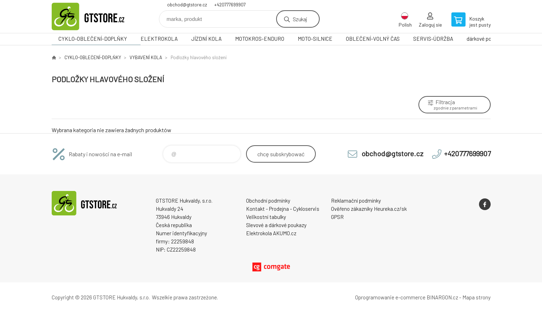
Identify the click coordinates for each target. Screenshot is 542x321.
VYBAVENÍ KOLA (146, 57)
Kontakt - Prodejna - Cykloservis (282, 208)
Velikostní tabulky (266, 217)
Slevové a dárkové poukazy (276, 225)
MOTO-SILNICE (315, 38)
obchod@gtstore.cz (187, 4)
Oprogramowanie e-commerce (390, 297)
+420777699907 (230, 4)
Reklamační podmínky (356, 200)
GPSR (337, 217)
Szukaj (300, 19)
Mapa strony (476, 297)
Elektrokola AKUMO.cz (271, 233)
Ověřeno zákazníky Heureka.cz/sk (369, 208)
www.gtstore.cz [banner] (94, 16)
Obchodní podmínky (268, 200)
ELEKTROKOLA (159, 38)
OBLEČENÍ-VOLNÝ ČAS (373, 38)
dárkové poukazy (485, 38)
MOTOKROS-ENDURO (259, 38)
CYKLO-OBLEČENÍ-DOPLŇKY (92, 38)
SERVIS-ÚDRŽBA (433, 38)
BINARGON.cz (442, 297)
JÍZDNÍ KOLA (206, 38)
